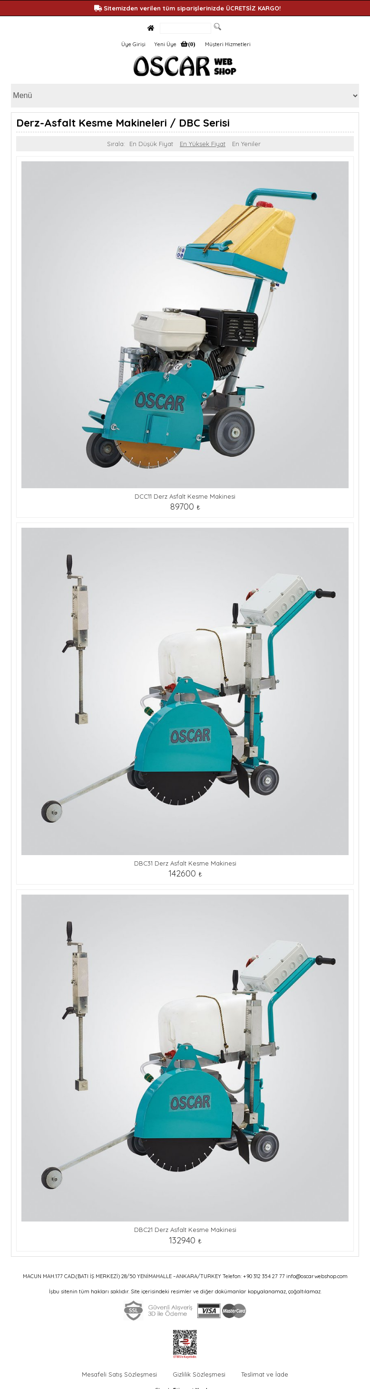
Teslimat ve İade (264, 1374)
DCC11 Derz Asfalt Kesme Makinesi (185, 496)
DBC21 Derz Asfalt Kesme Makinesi (185, 1229)
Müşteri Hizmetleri (228, 44)
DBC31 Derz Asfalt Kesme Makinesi (185, 863)
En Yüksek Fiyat (202, 144)
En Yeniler (246, 144)
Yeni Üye (165, 44)
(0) (191, 44)
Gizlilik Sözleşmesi (199, 1374)
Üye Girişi (133, 44)
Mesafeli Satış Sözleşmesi (119, 1374)
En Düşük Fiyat (151, 144)
